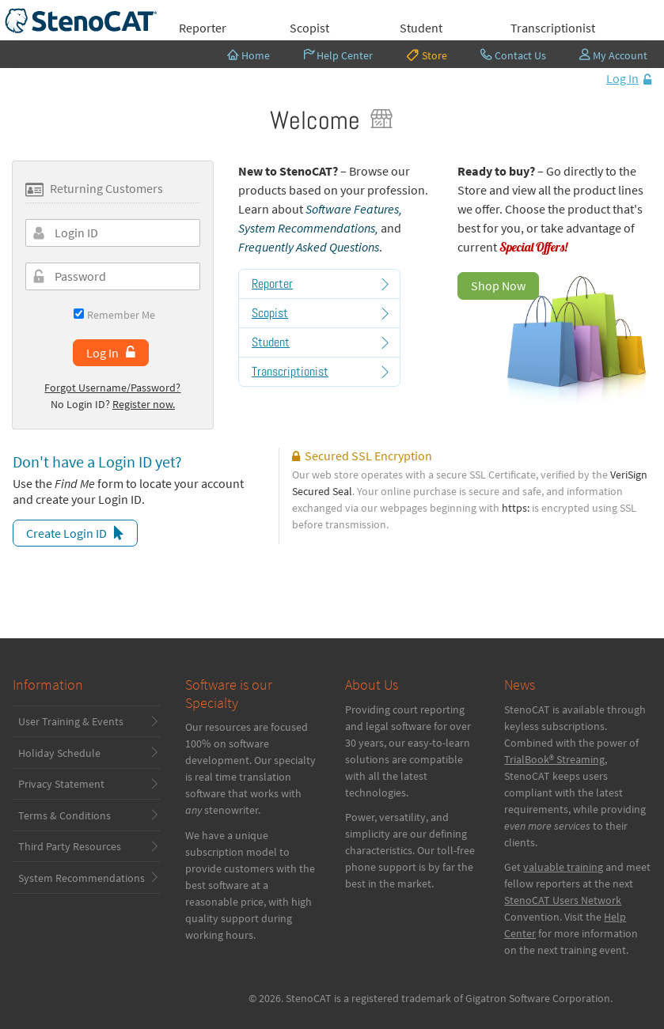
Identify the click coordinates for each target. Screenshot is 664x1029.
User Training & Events (70, 721)
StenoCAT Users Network (562, 900)
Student (421, 28)
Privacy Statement (61, 784)
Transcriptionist (552, 28)
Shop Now (498, 285)
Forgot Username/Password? (112, 387)
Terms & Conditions (64, 815)
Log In (622, 78)
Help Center (338, 55)
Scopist (309, 28)
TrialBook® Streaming (554, 759)
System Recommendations (81, 878)
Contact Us (513, 55)
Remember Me (114, 314)
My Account (613, 55)
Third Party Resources (69, 846)
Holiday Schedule (59, 753)
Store (426, 54)
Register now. (143, 404)
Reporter (202, 28)
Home (248, 55)
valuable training (563, 867)
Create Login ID (66, 533)
